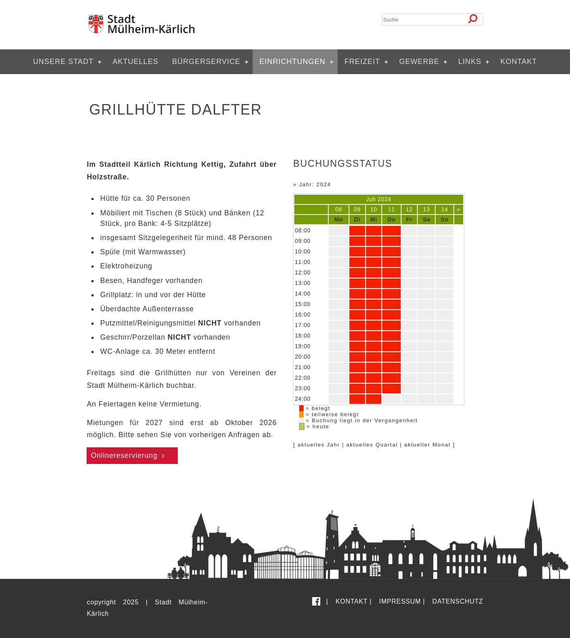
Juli (371, 199)
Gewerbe (419, 61)
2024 (384, 199)
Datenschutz (457, 601)
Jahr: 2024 (315, 184)
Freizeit (362, 61)
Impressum (400, 601)
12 (409, 209)
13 (426, 209)
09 (357, 209)
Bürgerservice (206, 61)
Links (469, 61)
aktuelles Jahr (319, 445)
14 (444, 209)
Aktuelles (135, 61)
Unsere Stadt (63, 61)
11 (391, 209)
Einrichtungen (292, 61)
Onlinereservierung (124, 455)
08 (338, 209)
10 (373, 209)
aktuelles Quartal (372, 445)
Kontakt (518, 61)
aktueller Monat (427, 445)
